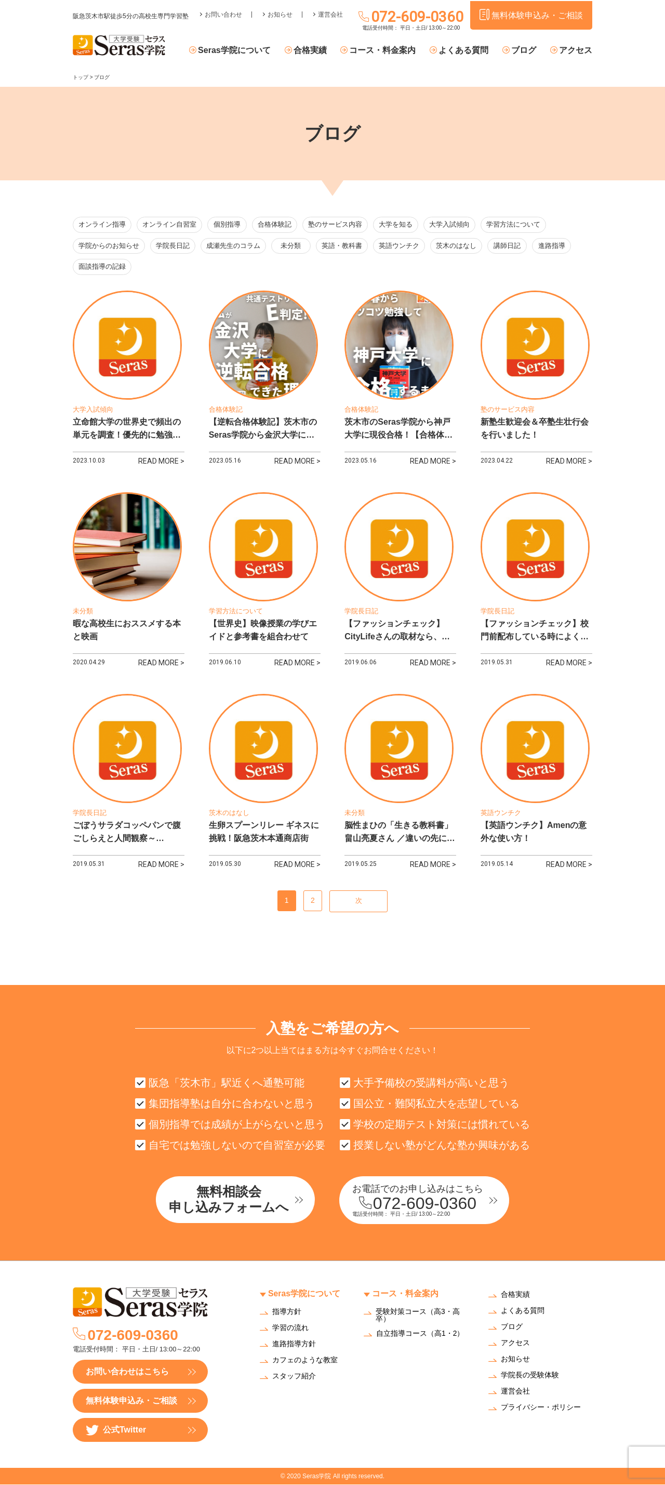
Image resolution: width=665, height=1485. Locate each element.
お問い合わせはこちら (127, 1372)
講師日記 (510, 246)
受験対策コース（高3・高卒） (418, 1315)
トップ (80, 77)
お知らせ (280, 13)
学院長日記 (173, 246)
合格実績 (312, 51)
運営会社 (330, 13)
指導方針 (286, 1312)
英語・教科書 (344, 246)
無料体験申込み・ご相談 (131, 1401)
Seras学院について (237, 51)
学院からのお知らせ (108, 246)
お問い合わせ (223, 13)
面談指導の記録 (102, 267)
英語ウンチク (401, 246)
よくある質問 (465, 51)
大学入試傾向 (451, 225)
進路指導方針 (294, 1344)
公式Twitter (116, 1430)
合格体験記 (277, 225)
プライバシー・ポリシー (541, 1408)
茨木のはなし (458, 246)
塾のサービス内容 (337, 225)
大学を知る (398, 225)
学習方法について (515, 225)
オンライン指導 (102, 225)
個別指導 (228, 225)
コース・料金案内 (384, 51)
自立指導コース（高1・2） (420, 1334)
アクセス (575, 51)
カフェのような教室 (305, 1360)
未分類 (292, 246)
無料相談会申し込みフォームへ (231, 1200)
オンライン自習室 (169, 225)
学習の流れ (290, 1328)
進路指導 (556, 246)
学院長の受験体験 (530, 1376)
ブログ (524, 51)
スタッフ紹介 (294, 1377)
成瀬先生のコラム (233, 246)
